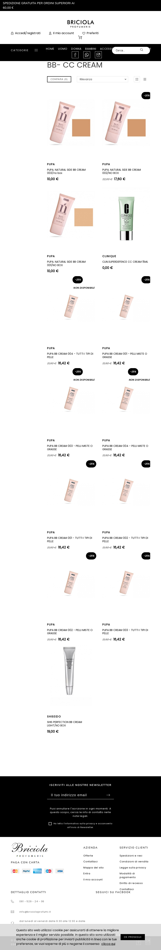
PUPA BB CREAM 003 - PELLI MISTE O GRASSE (70, 447)
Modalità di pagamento (128, 875)
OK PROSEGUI (133, 937)
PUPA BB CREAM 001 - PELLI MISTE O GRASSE (124, 355)
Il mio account (93, 879)
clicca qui (108, 944)
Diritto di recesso (131, 883)
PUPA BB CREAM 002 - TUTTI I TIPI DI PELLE (125, 539)
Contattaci (90, 861)
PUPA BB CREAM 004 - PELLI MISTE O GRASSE (125, 447)
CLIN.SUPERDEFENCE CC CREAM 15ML (125, 262)
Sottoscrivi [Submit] (108, 795)
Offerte (88, 855)
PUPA (51, 164)
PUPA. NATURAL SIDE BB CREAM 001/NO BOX (66, 263)
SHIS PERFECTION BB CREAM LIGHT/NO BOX (64, 723)
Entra (86, 873)
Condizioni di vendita (134, 861)
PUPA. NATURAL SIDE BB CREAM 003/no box (66, 171)
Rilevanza (86, 79)
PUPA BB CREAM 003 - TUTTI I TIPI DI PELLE (125, 631)
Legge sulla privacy (133, 867)
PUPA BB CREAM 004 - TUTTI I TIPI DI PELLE (70, 355)
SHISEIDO (54, 716)
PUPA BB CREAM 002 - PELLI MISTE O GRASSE (70, 631)
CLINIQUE (109, 256)
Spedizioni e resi (131, 855)
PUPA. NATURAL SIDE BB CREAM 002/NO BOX (121, 171)
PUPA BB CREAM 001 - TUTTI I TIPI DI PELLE (69, 539)
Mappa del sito (93, 867)
